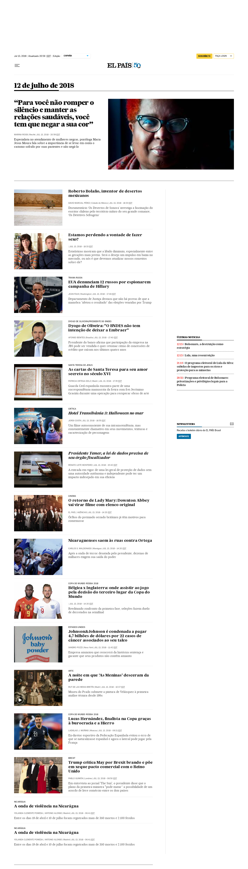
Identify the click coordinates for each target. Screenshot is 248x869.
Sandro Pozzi (75, 647)
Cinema (72, 496)
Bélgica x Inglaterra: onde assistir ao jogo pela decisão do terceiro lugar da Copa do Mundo (109, 592)
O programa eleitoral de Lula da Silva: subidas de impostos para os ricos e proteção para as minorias (205, 366)
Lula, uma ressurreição (200, 355)
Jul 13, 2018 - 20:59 (48, 134)
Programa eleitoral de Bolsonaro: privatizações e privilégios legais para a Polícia (203, 381)
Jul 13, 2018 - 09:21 (110, 730)
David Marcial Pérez (79, 203)
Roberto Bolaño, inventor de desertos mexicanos (105, 194)
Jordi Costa (74, 420)
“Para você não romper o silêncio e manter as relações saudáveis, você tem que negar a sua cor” (54, 113)
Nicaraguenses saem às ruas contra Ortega (110, 541)
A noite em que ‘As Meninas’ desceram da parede (108, 678)
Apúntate (184, 436)
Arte (70, 671)
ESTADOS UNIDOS (76, 627)
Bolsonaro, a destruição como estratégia (200, 345)
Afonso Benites (76, 337)
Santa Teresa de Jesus (80, 365)
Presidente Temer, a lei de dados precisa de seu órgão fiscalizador (108, 456)
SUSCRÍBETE (204, 56)
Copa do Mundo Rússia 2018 (83, 583)
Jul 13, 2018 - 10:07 (113, 687)
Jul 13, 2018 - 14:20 (100, 512)
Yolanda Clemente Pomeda (28, 813)
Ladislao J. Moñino (78, 730)
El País (71, 512)
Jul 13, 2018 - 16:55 (93, 420)
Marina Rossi (21, 134)
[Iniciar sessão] (224, 56)
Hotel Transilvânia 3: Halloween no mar (105, 413)
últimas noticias (188, 337)
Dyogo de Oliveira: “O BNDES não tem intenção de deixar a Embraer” (104, 328)
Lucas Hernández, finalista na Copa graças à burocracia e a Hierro (109, 721)
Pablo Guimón (75, 778)
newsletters (186, 424)
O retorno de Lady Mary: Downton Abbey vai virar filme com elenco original (108, 503)
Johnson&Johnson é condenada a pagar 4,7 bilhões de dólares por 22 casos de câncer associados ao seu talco (107, 636)
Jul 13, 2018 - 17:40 (106, 337)
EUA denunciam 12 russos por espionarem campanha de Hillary (109, 284)
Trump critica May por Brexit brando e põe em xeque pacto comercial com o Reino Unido (110, 767)
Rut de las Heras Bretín (81, 687)
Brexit (71, 758)
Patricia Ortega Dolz (79, 381)
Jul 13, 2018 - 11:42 (105, 647)
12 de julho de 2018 (44, 86)
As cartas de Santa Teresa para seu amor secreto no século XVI (108, 372)
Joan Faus (73, 294)
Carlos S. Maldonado (80, 548)
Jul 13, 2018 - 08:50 (105, 778)
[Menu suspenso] (17, 66)
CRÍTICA (72, 409)
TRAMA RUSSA (75, 278)
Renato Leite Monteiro (80, 465)
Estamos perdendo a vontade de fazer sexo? (105, 237)
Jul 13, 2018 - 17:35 (110, 381)
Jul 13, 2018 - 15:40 (105, 465)
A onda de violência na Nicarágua (46, 806)
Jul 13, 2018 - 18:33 (120, 203)
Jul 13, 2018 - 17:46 (104, 294)
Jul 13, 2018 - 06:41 (83, 813)
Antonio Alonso (53, 813)
